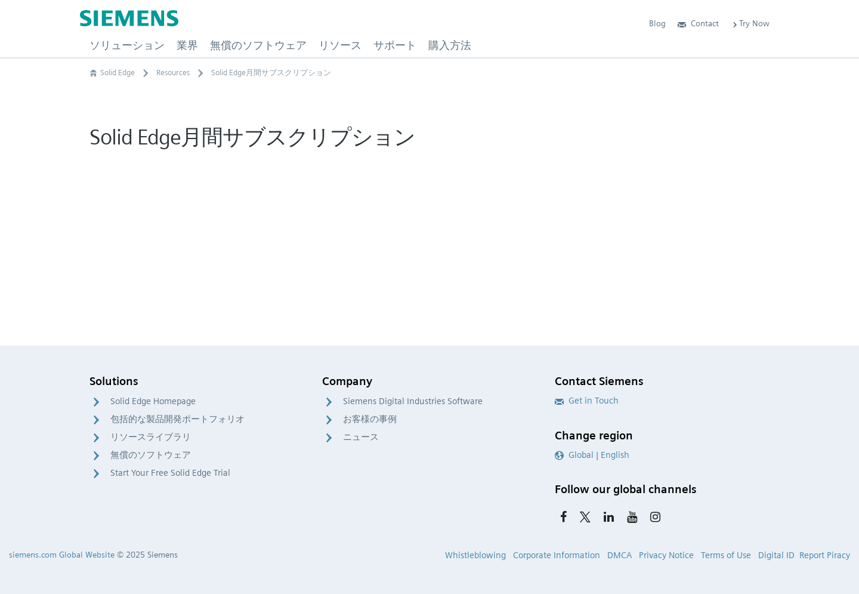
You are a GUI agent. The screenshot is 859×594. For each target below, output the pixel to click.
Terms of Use (726, 555)
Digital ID (776, 555)
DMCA (619, 555)
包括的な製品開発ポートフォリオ (177, 419)
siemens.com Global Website (62, 554)
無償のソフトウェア (150, 455)
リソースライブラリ (150, 437)
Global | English (592, 455)
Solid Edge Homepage (153, 401)
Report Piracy (824, 555)
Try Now (750, 23)
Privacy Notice (666, 555)
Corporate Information (556, 555)
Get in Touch (587, 400)
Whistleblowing (475, 555)
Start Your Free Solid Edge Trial (170, 472)
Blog (657, 23)
